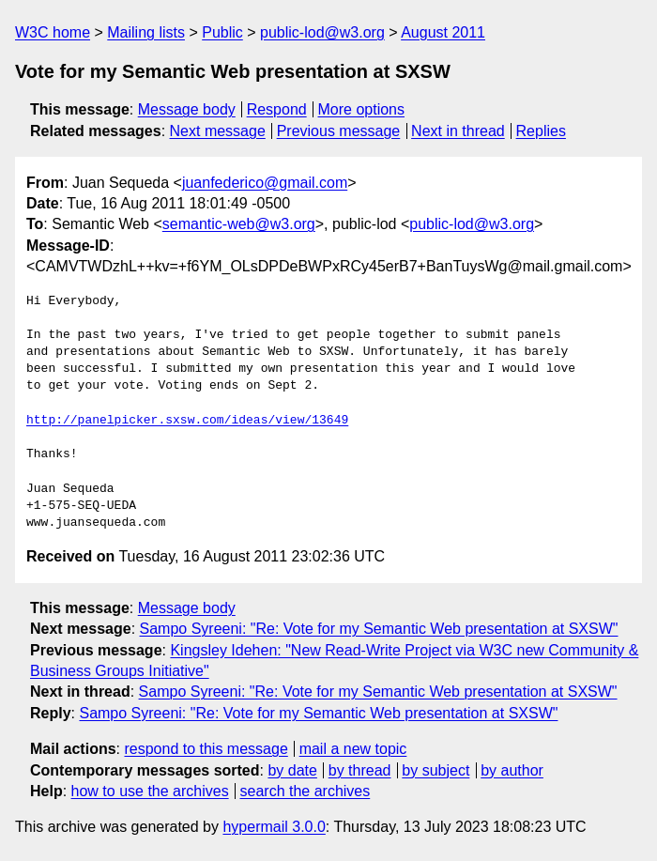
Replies (541, 131)
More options (361, 109)
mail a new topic (353, 749)
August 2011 (443, 32)
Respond (277, 109)
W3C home (52, 32)
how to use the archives (150, 791)
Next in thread (458, 131)
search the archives (305, 791)
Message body (187, 109)
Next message (218, 131)
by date (291, 770)
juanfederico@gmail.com (264, 183)
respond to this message (205, 749)
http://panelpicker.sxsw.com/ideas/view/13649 (187, 420)
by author (512, 770)
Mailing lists (146, 32)
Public (222, 32)
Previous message (339, 131)
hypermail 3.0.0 (273, 827)
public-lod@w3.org (322, 32)
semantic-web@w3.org (238, 224)
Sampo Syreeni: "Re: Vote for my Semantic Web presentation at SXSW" (379, 629)
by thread (359, 770)
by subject (435, 770)
